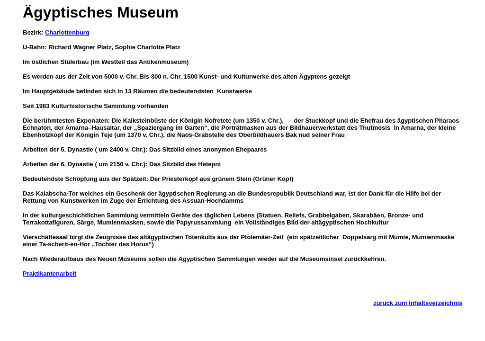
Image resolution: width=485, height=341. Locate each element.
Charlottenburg (67, 32)
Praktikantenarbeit (49, 273)
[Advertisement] (133, 288)
